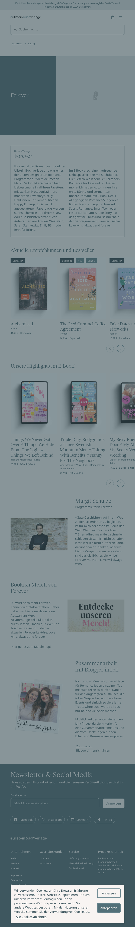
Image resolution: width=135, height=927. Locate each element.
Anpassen (109, 893)
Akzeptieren (108, 908)
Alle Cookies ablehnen (31, 917)
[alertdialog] (67, 904)
